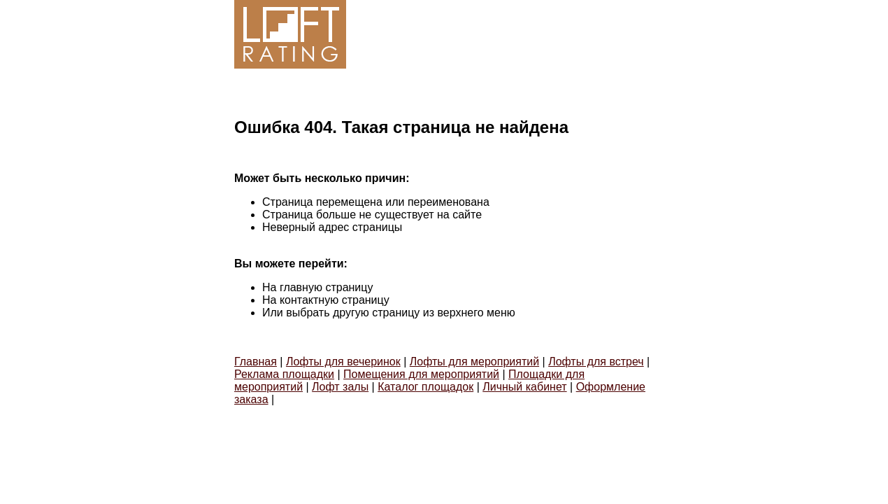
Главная (255, 362)
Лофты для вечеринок (343, 362)
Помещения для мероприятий (421, 374)
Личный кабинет (524, 387)
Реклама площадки (284, 374)
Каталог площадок (425, 387)
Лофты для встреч (596, 362)
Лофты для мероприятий (474, 362)
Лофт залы (340, 387)
